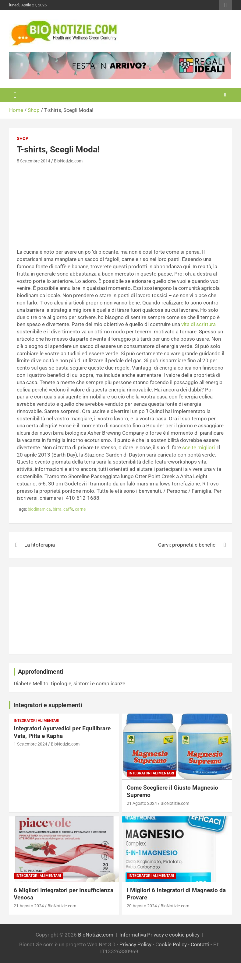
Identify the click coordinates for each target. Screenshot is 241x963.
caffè (68, 509)
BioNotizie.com (68, 160)
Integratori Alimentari (36, 720)
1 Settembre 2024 (30, 744)
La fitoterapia (39, 545)
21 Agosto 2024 (142, 803)
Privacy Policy (135, 944)
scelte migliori (198, 447)
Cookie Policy (171, 944)
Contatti (200, 944)
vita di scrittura (198, 324)
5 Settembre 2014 (33, 160)
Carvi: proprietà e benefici (187, 545)
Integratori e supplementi (47, 705)
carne (80, 509)
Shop (22, 138)
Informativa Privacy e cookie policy (159, 935)
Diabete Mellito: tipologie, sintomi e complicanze (69, 683)
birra (57, 509)
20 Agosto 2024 (142, 905)
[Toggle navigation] (15, 95)
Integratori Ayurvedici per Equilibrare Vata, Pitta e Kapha (62, 732)
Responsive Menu (225, 5)
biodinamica (39, 509)
